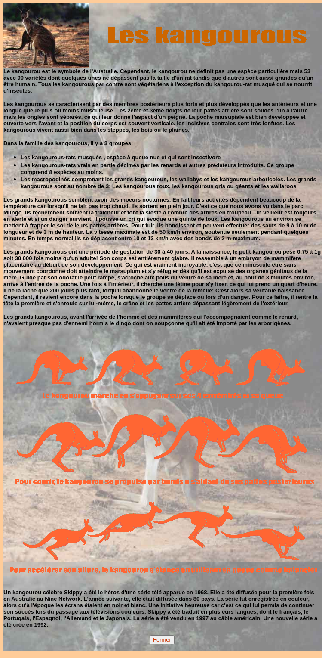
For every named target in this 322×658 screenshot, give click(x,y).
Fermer (162, 639)
